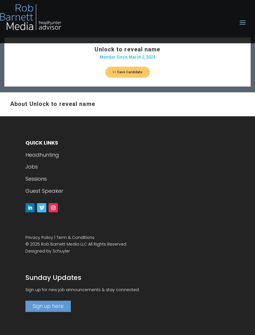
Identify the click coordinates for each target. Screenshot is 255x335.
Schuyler (61, 251)
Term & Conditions (75, 237)
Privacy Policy (39, 237)
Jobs (31, 166)
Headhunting (42, 154)
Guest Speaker (44, 190)
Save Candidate (128, 72)
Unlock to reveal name (127, 49)
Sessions (36, 178)
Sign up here (48, 306)
